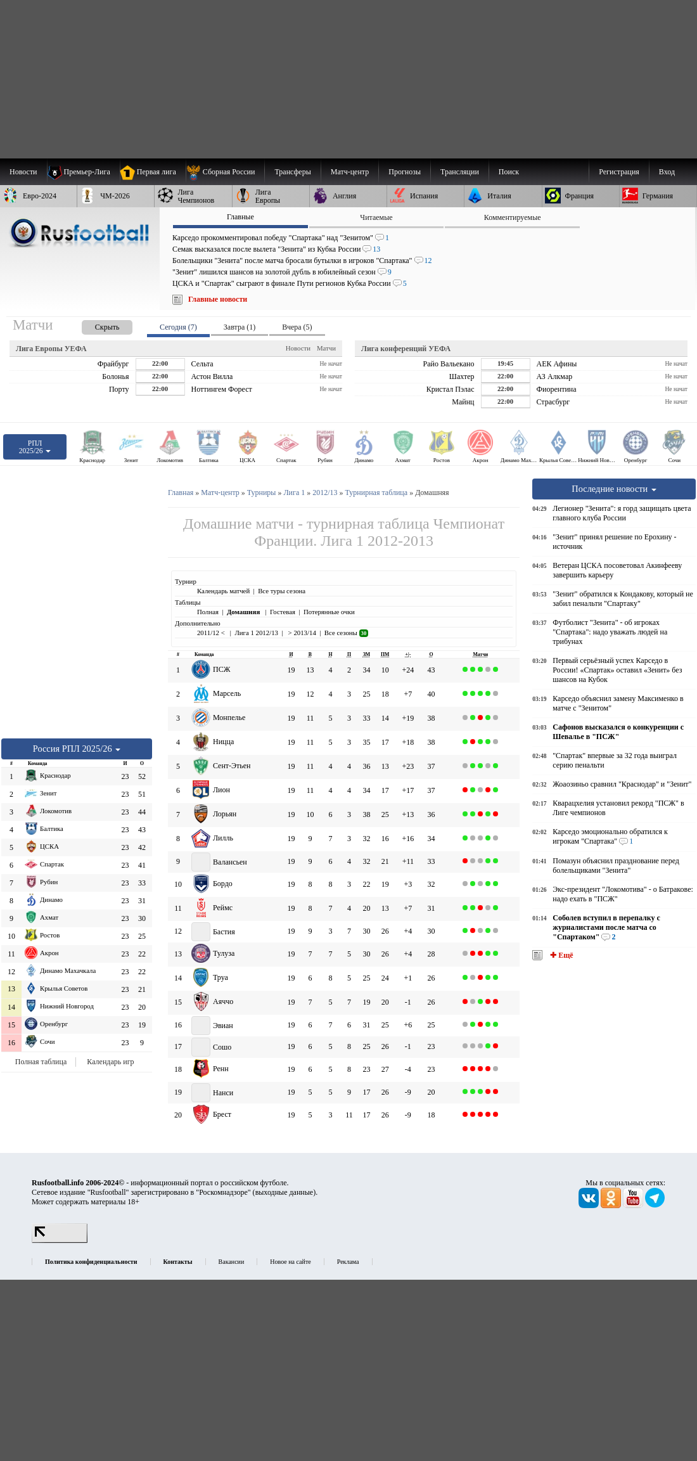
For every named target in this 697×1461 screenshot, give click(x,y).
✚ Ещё (560, 955)
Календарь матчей (223, 591)
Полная (208, 611)
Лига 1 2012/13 (256, 632)
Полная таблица (41, 1061)
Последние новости (614, 489)
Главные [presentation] (240, 216)
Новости (298, 348)
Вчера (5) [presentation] (297, 327)
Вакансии (232, 1261)
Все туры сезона (281, 591)
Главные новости (217, 299)
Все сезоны (346, 632)
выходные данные (284, 1192)
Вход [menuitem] (667, 171)
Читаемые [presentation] (376, 217)
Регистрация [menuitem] (619, 171)
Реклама (348, 1261)
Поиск (509, 171)
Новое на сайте (290, 1261)
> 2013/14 (301, 632)
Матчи (326, 348)
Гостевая (282, 611)
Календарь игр (110, 1061)
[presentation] (94, 325)
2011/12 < (211, 632)
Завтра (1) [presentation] (239, 327)
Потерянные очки (329, 611)
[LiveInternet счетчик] (59, 1240)
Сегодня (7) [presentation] (178, 327)
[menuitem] (225, 171)
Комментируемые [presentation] (512, 217)
